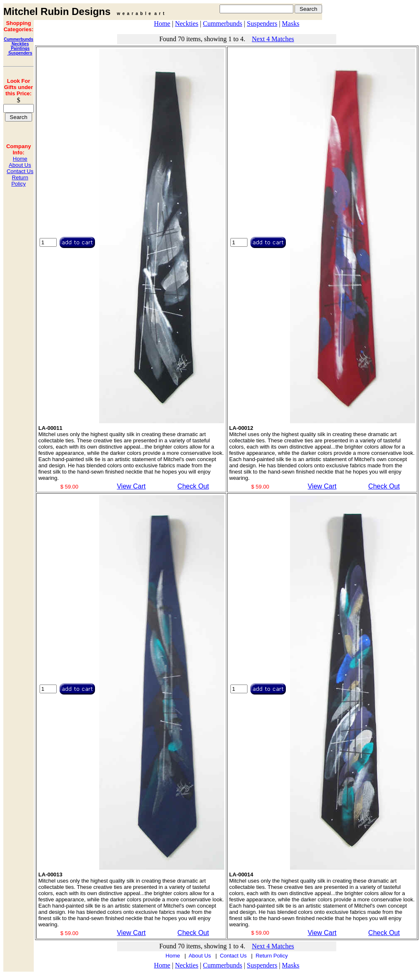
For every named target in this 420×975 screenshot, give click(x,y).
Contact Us (20, 171)
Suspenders (19, 53)
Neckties (19, 44)
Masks (291, 23)
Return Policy (19, 180)
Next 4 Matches (273, 38)
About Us (20, 165)
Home (20, 159)
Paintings (20, 48)
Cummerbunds (18, 39)
